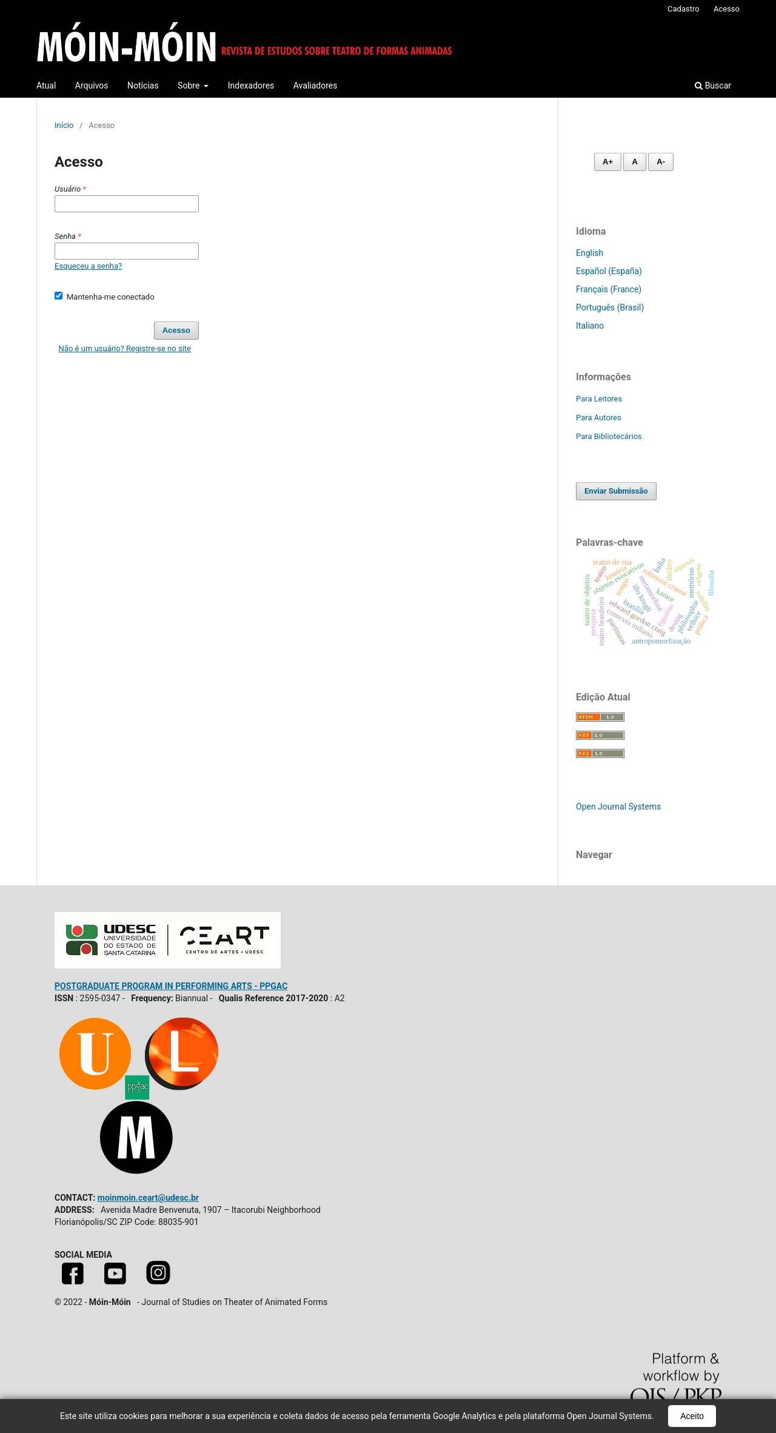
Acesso (727, 8)
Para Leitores (599, 398)
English (589, 253)
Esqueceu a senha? (88, 265)
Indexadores (251, 85)
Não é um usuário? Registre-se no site (125, 348)
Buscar (713, 85)
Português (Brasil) (610, 307)
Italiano (590, 326)
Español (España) (609, 271)
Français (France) (608, 289)
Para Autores (598, 417)
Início (64, 125)
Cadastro (683, 8)
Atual (46, 85)
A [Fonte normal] (634, 161)
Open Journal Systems (618, 806)
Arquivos (92, 85)
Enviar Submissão (616, 490)
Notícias (143, 85)
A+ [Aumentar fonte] (608, 161)
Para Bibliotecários (609, 436)
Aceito (692, 1416)
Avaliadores (315, 85)
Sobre (190, 85)
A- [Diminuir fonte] (661, 161)
